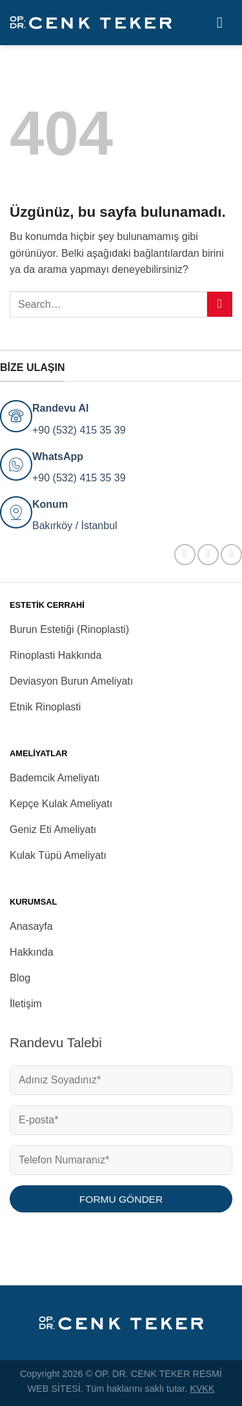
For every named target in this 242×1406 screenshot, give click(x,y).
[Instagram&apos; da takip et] (208, 554)
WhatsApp (57, 456)
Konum (50, 504)
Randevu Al (60, 408)
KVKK (202, 1388)
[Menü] (224, 22)
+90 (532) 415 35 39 (79, 430)
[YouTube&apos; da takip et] (231, 554)
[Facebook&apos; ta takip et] (185, 554)
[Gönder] (219, 304)
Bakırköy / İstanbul (74, 525)
